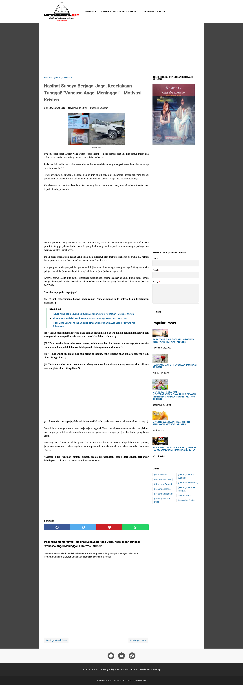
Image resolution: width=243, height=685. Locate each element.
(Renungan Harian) (154, 11)
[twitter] (83, 527)
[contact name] (175, 263)
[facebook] (57, 527)
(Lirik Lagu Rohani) (163, 484)
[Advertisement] (121, 49)
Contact (95, 669)
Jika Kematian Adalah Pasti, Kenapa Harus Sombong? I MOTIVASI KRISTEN (90, 318)
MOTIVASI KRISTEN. (121, 680)
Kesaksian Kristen (186, 500)
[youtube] (121, 655)
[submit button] (158, 312)
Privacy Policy (107, 669)
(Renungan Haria (162, 489)
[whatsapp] (135, 527)
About (85, 669)
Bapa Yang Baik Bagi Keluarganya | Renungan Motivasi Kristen (173, 340)
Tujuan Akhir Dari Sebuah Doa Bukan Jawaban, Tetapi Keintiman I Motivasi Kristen (93, 314)
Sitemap (157, 669)
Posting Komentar (99, 108)
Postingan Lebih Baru (56, 640)
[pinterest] (109, 527)
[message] (175, 293)
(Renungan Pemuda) (188, 482)
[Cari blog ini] (197, 11)
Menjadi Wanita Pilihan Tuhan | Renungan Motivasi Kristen (171, 423)
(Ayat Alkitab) (160, 474)
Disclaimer (145, 669)
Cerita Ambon (184, 495)
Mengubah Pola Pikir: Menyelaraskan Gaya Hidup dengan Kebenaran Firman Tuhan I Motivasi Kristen (174, 395)
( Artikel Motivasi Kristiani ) (119, 11)
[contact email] (175, 275)
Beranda (90, 11)
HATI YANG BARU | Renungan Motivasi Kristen (174, 366)
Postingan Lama (138, 640)
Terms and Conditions (127, 669)
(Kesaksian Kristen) (163, 479)
